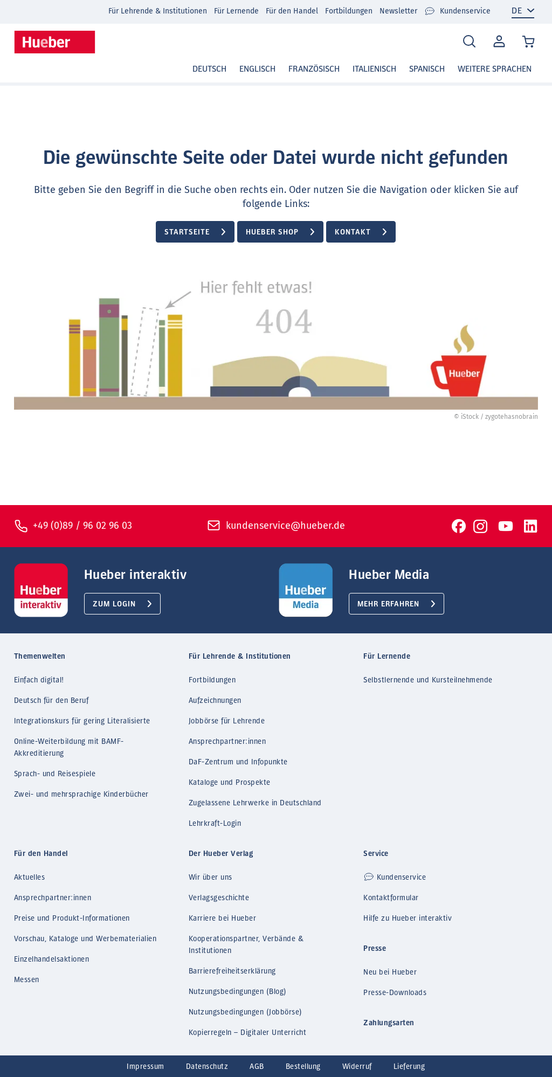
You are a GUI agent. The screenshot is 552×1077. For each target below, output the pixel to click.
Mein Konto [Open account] (497, 42)
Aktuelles (29, 877)
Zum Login (114, 604)
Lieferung (409, 1067)
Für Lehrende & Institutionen (157, 11)
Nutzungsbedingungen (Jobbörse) (245, 1012)
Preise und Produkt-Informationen (72, 918)
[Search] (469, 42)
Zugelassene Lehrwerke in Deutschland (255, 803)
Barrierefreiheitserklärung (232, 971)
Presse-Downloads (394, 993)
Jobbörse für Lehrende (227, 721)
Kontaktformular (391, 898)
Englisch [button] (257, 69)
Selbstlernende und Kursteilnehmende (428, 680)
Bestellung (303, 1067)
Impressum (145, 1067)
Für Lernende (236, 11)
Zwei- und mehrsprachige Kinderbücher (81, 794)
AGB (257, 1067)
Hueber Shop (272, 232)
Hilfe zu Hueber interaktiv (407, 918)
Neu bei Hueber (390, 972)
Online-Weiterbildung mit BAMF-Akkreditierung (69, 747)
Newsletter (398, 11)
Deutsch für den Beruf (51, 701)
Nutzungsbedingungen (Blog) (238, 992)
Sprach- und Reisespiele (55, 774)
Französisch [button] (314, 69)
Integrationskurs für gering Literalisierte (82, 721)
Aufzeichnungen (215, 701)
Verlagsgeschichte (219, 898)
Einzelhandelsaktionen (51, 959)
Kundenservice (457, 11)
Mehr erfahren (388, 604)
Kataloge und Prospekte (230, 782)
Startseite (187, 232)
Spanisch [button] (427, 69)
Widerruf (357, 1067)
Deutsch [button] (209, 69)
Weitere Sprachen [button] (495, 69)
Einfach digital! (39, 680)
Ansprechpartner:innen (227, 741)
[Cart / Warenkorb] (528, 42)
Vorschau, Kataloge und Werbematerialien (85, 939)
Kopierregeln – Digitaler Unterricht (248, 1033)
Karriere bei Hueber (223, 918)
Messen (26, 980)
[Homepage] (54, 42)
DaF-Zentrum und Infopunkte (238, 762)
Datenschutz (207, 1067)
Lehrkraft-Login (215, 823)
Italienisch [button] (374, 69)
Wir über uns (210, 877)
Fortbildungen (348, 11)
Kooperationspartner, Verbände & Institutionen (246, 945)
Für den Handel (292, 11)
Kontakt (353, 232)
